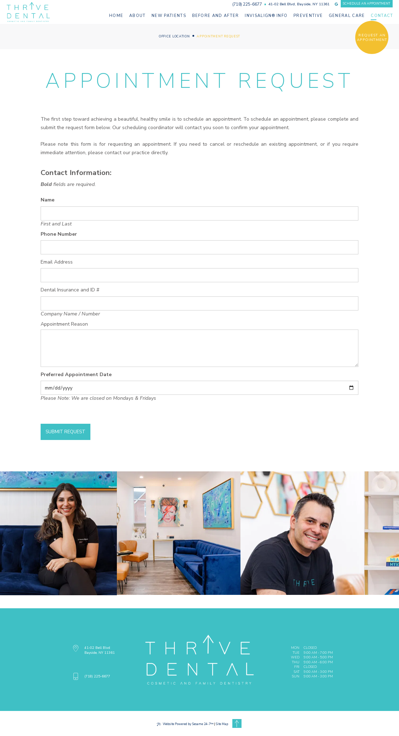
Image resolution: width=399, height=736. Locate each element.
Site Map (222, 724)
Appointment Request (218, 36)
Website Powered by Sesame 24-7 (185, 724)
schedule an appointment (366, 3)
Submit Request (65, 432)
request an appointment (372, 37)
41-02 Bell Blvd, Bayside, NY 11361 (298, 4)
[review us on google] (336, 4)
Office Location (174, 36)
